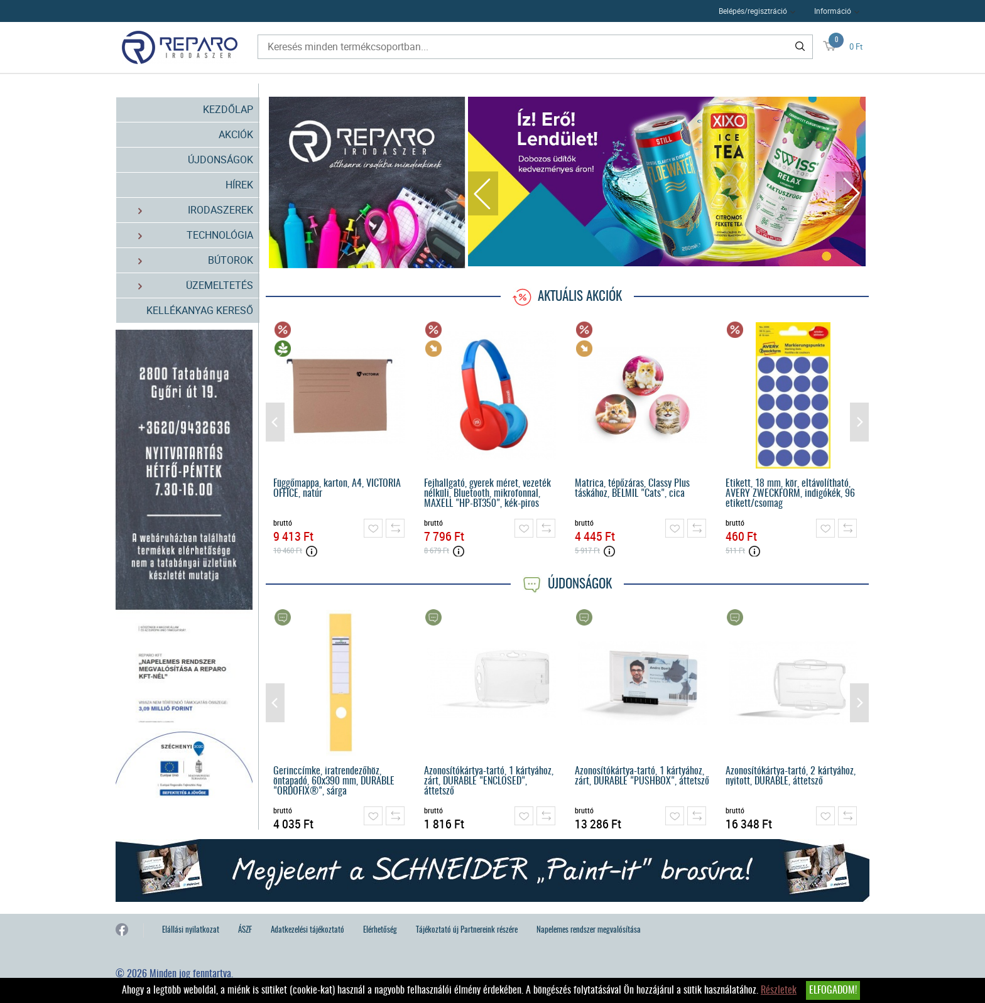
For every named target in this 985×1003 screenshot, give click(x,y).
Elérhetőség (380, 930)
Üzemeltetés (188, 285)
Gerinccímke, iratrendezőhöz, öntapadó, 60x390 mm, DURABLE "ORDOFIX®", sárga (334, 781)
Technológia (188, 235)
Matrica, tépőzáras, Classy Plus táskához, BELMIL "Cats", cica (632, 489)
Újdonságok (220, 159)
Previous (483, 193)
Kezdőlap (228, 109)
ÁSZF (245, 930)
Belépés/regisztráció (753, 11)
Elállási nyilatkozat (190, 930)
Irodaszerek (188, 210)
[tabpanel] (667, 181)
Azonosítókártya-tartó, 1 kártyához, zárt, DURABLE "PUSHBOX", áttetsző (642, 776)
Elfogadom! (833, 990)
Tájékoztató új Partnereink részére (467, 930)
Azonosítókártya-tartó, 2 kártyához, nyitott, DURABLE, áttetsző (791, 776)
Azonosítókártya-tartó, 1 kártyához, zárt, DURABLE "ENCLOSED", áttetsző (488, 781)
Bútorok (188, 260)
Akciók (236, 134)
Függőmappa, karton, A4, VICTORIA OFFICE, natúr (337, 489)
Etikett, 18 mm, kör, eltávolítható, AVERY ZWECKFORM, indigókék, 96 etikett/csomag (790, 494)
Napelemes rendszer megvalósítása (588, 930)
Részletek (779, 990)
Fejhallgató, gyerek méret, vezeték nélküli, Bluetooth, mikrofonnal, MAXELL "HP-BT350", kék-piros (487, 494)
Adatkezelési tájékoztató (307, 930)
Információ (832, 11)
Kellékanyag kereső (199, 310)
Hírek (239, 185)
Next (850, 193)
